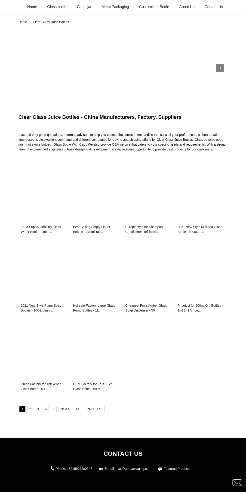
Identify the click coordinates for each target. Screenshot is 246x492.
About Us (186, 7)
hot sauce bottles (38, 144)
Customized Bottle (154, 7)
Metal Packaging (115, 7)
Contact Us (214, 7)
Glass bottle (57, 7)
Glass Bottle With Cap (69, 144)
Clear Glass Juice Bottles (51, 22)
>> (78, 409)
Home (32, 7)
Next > (65, 409)
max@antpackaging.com (133, 469)
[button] (220, 68)
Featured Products (177, 469)
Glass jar (84, 7)
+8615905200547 (79, 469)
